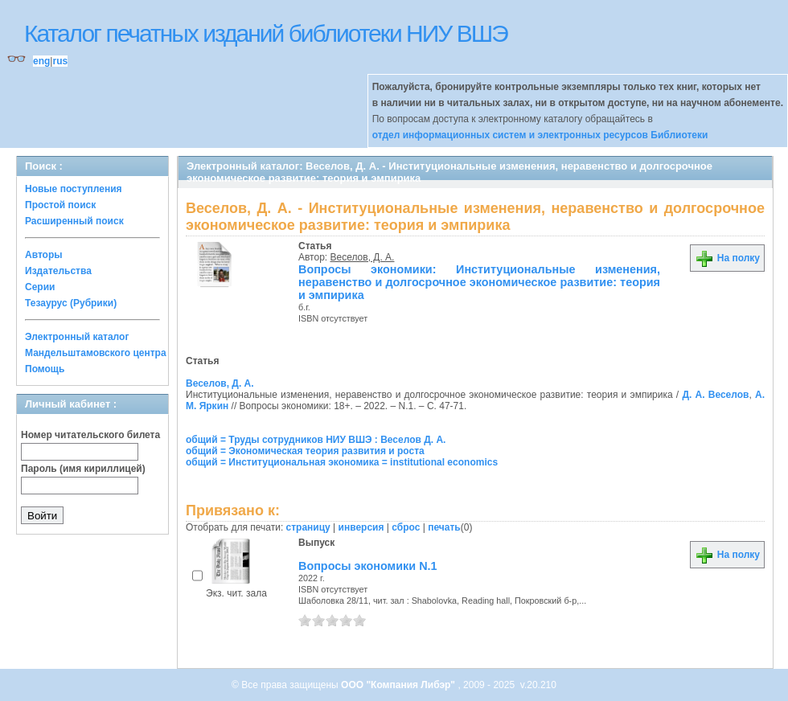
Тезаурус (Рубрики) (71, 303)
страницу (308, 527)
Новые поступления (73, 189)
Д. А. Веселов (715, 394)
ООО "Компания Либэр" (399, 685)
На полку (727, 258)
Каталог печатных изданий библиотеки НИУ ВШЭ (265, 33)
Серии (40, 287)
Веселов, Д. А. (362, 257)
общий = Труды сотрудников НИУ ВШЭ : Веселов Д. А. (315, 439)
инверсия (361, 527)
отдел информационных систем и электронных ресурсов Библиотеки (540, 135)
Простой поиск (60, 205)
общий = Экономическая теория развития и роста (305, 451)
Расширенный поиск (74, 221)
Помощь (44, 369)
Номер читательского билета (90, 435)
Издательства (58, 271)
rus (60, 61)
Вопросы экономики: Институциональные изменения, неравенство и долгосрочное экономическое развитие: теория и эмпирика (479, 282)
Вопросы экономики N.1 (367, 566)
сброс (406, 527)
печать (444, 527)
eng (41, 61)
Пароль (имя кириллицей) (83, 468)
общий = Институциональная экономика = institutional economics (342, 462)
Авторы (44, 254)
